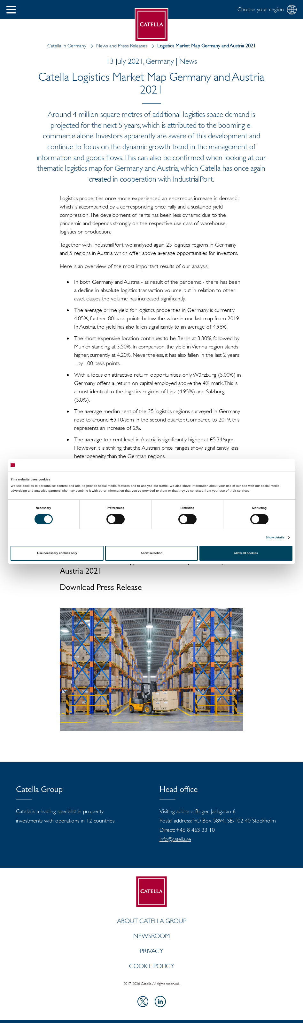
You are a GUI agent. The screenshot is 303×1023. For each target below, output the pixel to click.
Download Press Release (101, 588)
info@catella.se (175, 839)
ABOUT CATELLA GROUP (151, 921)
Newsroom (151, 936)
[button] (11, 9)
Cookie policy (151, 966)
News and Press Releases (117, 46)
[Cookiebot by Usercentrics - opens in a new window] (264, 465)
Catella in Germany (66, 46)
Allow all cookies (246, 553)
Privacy (151, 951)
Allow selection (151, 553)
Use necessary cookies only (57, 553)
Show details (275, 537)
